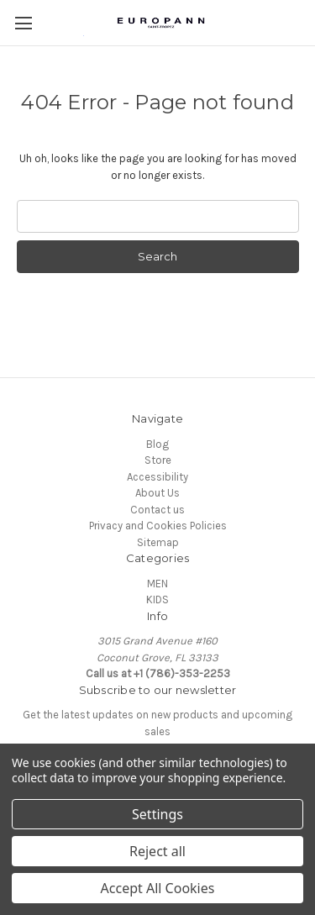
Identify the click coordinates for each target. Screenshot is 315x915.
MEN (157, 583)
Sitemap (158, 542)
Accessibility (157, 477)
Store (157, 460)
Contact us (157, 509)
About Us (157, 492)
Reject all (157, 851)
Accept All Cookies (158, 888)
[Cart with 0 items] (306, 22)
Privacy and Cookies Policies (158, 525)
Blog (157, 444)
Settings (157, 814)
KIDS (157, 599)
